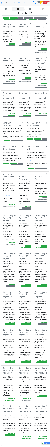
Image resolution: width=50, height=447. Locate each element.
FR (48, 2)
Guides (30, 2)
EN (45, 2)
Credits (25, 2)
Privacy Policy (35, 2)
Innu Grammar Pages (36, 159)
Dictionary (20, 2)
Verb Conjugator (6, 195)
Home (15, 2)
